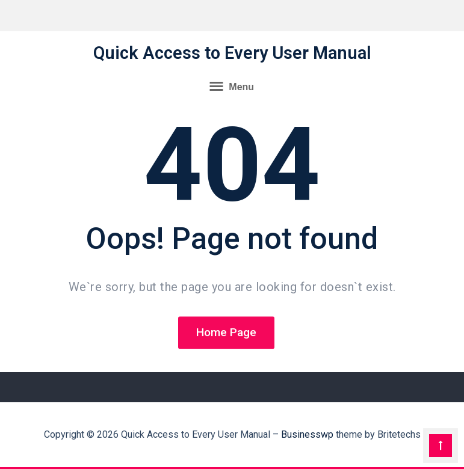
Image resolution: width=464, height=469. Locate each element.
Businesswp (307, 434)
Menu (232, 86)
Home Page (226, 333)
